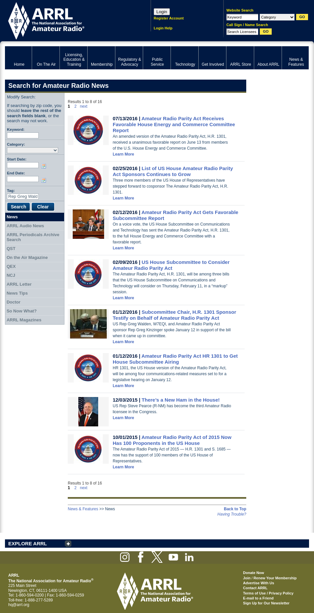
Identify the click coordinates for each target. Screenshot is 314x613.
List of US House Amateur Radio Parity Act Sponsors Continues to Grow (173, 171)
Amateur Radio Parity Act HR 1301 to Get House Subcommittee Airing (175, 359)
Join (247, 578)
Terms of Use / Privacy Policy (268, 593)
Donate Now (253, 573)
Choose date (45, 166)
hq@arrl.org (18, 604)
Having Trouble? (231, 514)
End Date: (16, 173)
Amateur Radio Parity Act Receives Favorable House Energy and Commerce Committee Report (174, 124)
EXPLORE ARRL (27, 543)
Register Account (169, 18)
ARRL (69, 20)
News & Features (83, 509)
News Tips (17, 293)
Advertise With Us (258, 583)
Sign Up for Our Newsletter (266, 603)
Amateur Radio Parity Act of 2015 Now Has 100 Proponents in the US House (172, 440)
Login (161, 11)
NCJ (11, 275)
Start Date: (16, 159)
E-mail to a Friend (258, 598)
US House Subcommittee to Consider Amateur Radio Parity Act (171, 265)
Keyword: (15, 129)
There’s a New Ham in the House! (181, 400)
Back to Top (235, 509)
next (84, 106)
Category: (16, 144)
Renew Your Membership (275, 578)
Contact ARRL (255, 588)
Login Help (163, 28)
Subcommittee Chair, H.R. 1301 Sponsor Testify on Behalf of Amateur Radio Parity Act (174, 315)
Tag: (11, 190)
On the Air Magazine (27, 257)
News (12, 216)
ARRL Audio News (25, 225)
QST (11, 248)
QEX (11, 266)
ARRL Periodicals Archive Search (33, 237)
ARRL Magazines (24, 319)
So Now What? (22, 310)
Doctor (13, 302)
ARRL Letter (19, 284)
